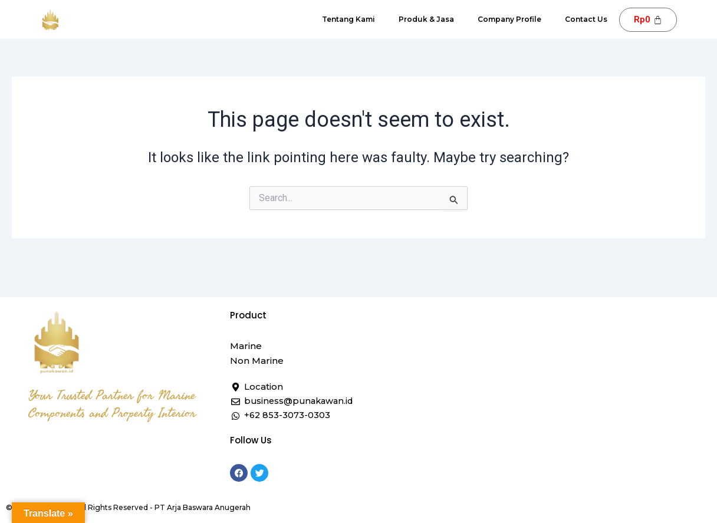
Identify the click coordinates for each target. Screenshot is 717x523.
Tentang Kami (348, 19)
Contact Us (586, 19)
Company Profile (509, 19)
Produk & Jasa (426, 19)
